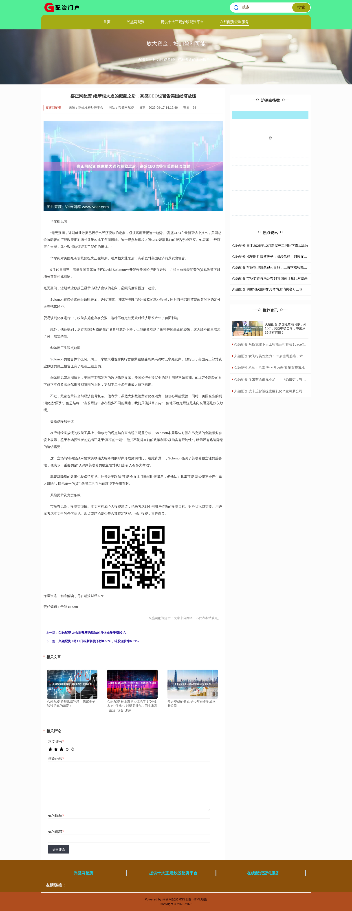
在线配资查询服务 (234, 22)
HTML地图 (199, 899)
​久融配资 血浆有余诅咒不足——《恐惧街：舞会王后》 (275, 379)
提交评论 (58, 849)
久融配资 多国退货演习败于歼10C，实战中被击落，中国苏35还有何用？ (286, 328)
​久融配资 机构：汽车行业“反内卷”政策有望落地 (269, 368)
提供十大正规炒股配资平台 (182, 22)
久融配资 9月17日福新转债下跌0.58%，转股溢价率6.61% (98, 641)
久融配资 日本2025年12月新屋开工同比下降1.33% (270, 245)
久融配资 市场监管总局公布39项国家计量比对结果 (270, 278)
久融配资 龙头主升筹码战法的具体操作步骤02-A (92, 632)
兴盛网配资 (136, 22)
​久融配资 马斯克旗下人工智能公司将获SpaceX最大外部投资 (279, 344)
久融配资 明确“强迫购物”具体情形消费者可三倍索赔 (270, 289)
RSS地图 (185, 899)
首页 (106, 22)
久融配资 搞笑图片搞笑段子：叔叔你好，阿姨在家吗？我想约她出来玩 (284, 256)
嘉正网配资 (53, 107)
